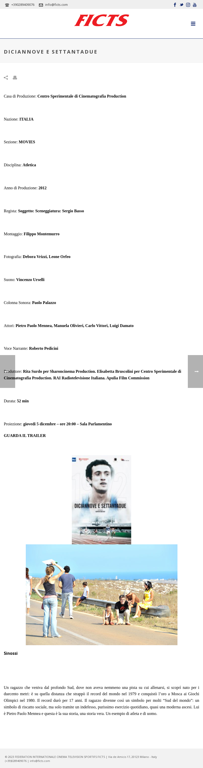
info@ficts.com (56, 4)
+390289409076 (22, 4)
